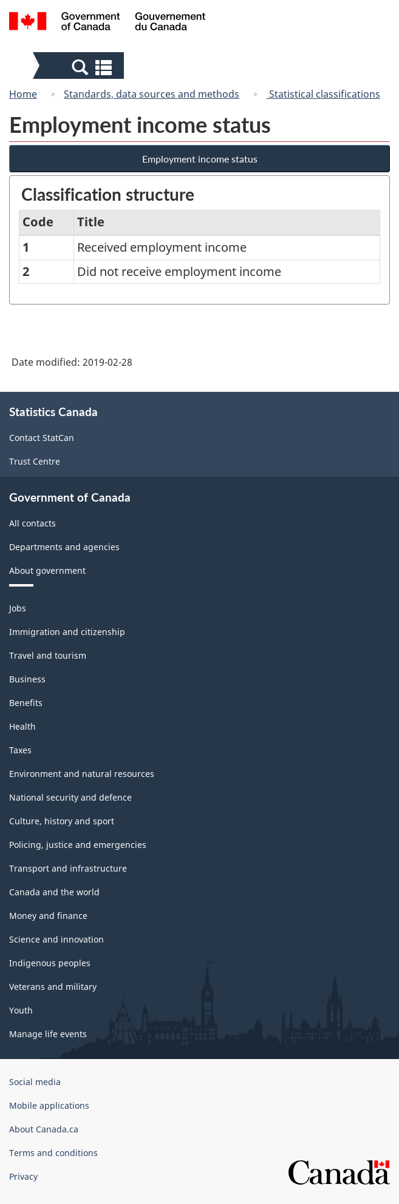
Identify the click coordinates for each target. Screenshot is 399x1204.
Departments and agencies (64, 547)
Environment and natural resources (81, 773)
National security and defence (70, 797)
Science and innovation (56, 939)
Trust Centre (34, 461)
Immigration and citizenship (67, 631)
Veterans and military (53, 986)
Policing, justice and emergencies (77, 844)
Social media (35, 1082)
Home (23, 94)
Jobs (17, 608)
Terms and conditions (53, 1153)
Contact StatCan (41, 437)
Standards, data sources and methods (151, 94)
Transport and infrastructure (68, 868)
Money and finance (48, 915)
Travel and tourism (47, 655)
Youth (21, 1010)
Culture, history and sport (61, 821)
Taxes (20, 750)
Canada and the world (54, 892)
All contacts (32, 523)
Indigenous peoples (49, 963)
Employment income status (199, 158)
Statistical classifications (323, 94)
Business (27, 679)
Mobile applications (49, 1105)
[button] (80, 66)
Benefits (26, 702)
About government (47, 570)
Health (22, 726)
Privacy (23, 1176)
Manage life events (48, 1034)
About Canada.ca (43, 1129)
